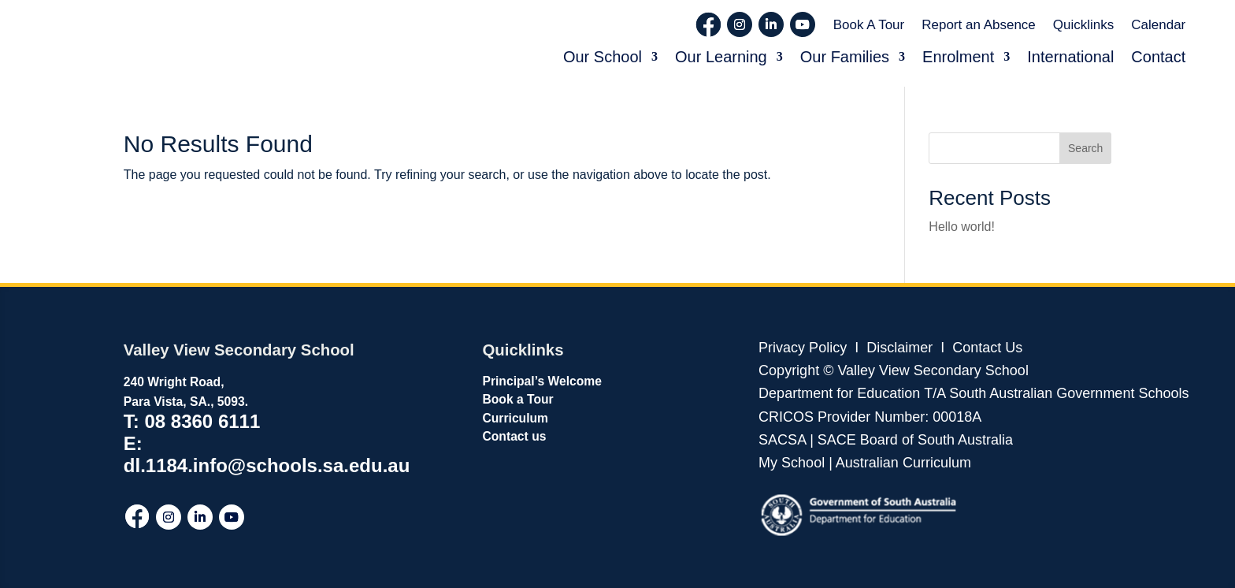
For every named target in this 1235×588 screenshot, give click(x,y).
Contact (1158, 56)
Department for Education (839, 393)
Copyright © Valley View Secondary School (893, 370)
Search (1085, 148)
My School (791, 463)
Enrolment (958, 56)
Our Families (844, 56)
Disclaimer (897, 347)
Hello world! (962, 226)
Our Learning (721, 56)
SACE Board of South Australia (915, 440)
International (1070, 56)
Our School (602, 56)
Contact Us (987, 347)
